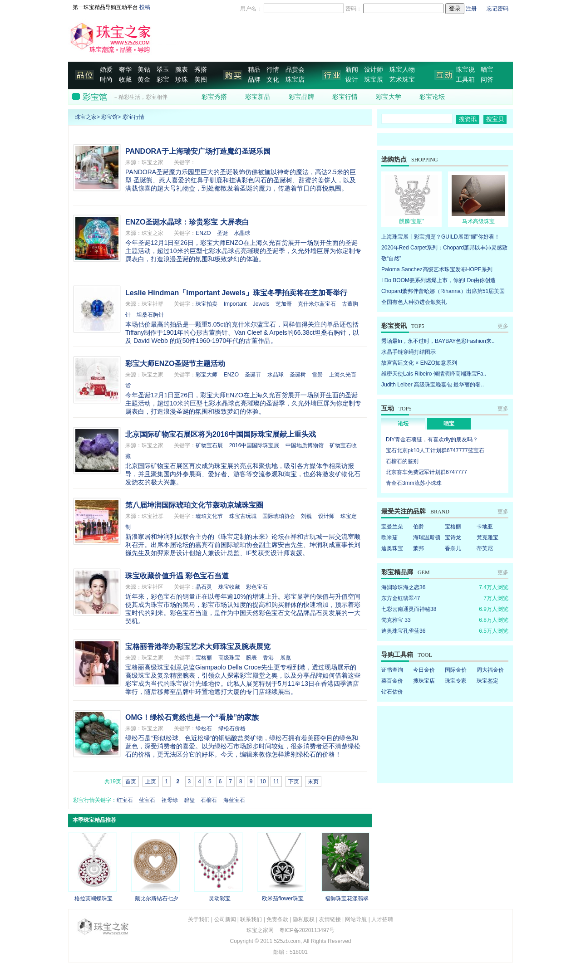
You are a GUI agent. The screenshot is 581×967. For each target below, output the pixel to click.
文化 (272, 79)
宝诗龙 (453, 537)
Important (235, 304)
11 (276, 781)
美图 (200, 79)
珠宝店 (295, 79)
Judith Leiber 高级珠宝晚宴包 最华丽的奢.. (432, 384)
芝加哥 (284, 304)
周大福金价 (490, 670)
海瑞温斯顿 (426, 537)
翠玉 (163, 69)
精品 (254, 69)
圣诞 (222, 233)
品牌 (254, 79)
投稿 (144, 7)
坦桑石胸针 (150, 315)
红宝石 (125, 800)
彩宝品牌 (301, 96)
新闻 (351, 69)
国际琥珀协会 (278, 516)
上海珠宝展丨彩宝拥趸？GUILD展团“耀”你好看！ (440, 237)
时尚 (106, 79)
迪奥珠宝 (392, 548)
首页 (130, 781)
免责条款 (277, 919)
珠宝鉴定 (487, 681)
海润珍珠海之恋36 (403, 587)
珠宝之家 (86, 117)
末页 (313, 781)
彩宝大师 (206, 374)
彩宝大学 (388, 96)
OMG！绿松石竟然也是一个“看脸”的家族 (192, 717)
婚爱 (106, 69)
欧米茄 (389, 537)
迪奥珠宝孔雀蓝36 (403, 631)
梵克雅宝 (487, 537)
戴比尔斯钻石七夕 (156, 898)
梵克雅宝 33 (396, 620)
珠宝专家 (456, 681)
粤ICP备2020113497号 (307, 930)
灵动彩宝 (220, 898)
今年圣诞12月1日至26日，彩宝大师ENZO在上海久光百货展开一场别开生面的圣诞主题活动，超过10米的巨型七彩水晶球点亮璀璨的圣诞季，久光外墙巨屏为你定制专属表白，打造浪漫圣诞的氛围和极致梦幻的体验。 (243, 251)
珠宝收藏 (229, 587)
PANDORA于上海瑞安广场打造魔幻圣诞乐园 (198, 151)
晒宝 (487, 69)
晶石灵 (204, 587)
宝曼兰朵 (392, 526)
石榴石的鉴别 (402, 461)
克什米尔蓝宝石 (317, 304)
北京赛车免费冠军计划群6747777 (426, 472)
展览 (285, 657)
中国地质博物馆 (305, 445)
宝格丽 (204, 657)
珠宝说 (465, 69)
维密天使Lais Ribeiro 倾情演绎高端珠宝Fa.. (433, 374)
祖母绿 (170, 800)
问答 (487, 79)
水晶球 (242, 233)
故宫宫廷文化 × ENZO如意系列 (419, 363)
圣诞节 (253, 374)
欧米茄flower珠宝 (283, 898)
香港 (268, 657)
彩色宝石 (257, 587)
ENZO (203, 233)
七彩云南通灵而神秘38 (408, 609)
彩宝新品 (258, 96)
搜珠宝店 (424, 681)
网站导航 (356, 919)
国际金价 (456, 670)
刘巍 (306, 516)
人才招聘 (382, 919)
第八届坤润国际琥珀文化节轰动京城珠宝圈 (194, 505)
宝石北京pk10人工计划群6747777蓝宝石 (435, 450)
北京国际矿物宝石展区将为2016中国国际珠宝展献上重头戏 (220, 434)
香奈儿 (453, 548)
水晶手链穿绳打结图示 (408, 352)
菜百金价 (392, 681)
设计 (351, 79)
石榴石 (209, 800)
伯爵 (418, 526)
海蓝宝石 (234, 800)
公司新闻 (225, 919)
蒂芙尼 (485, 548)
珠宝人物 (402, 69)
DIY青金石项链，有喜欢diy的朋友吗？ (432, 439)
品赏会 (295, 69)
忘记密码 (497, 8)
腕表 (181, 69)
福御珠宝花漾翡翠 (347, 898)
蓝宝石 (147, 800)
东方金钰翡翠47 (400, 598)
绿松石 (204, 728)
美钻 (144, 69)
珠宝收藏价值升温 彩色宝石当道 (177, 576)
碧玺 (189, 800)
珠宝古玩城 (242, 516)
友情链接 (330, 919)
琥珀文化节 (209, 516)
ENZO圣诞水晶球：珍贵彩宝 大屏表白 (187, 222)
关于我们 (199, 919)
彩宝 (163, 79)
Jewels (261, 304)
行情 (272, 69)
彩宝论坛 (432, 96)
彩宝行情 (345, 96)
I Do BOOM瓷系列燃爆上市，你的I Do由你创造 (438, 280)
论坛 (403, 423)
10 (263, 781)
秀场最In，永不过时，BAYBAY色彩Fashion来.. (438, 341)
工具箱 (465, 79)
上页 (150, 781)
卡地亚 (485, 526)
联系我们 (251, 919)
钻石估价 (392, 692)
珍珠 (181, 79)
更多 (502, 326)
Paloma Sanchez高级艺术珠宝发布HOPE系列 (436, 269)
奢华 (125, 69)
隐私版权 (304, 919)
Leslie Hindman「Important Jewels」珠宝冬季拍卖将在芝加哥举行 (236, 293)
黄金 (144, 79)
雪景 (317, 374)
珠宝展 (373, 79)
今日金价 (424, 670)
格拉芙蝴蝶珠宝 (93, 898)
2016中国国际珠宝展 (254, 445)
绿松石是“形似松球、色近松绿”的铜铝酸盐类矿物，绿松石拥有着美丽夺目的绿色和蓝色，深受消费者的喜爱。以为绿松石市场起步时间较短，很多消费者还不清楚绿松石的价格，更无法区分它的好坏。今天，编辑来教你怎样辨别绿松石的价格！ (242, 746)
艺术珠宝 (402, 79)
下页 (293, 781)
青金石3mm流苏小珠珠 (414, 483)
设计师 (373, 69)
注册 (471, 8)
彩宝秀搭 (214, 96)
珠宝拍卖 (206, 304)
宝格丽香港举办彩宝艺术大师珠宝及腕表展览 (198, 646)
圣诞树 (298, 374)
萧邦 (418, 548)
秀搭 (200, 69)
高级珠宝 (229, 657)
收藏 (125, 79)
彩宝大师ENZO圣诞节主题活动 (175, 363)
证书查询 (392, 670)
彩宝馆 (109, 117)
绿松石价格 (232, 728)
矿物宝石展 (209, 445)
